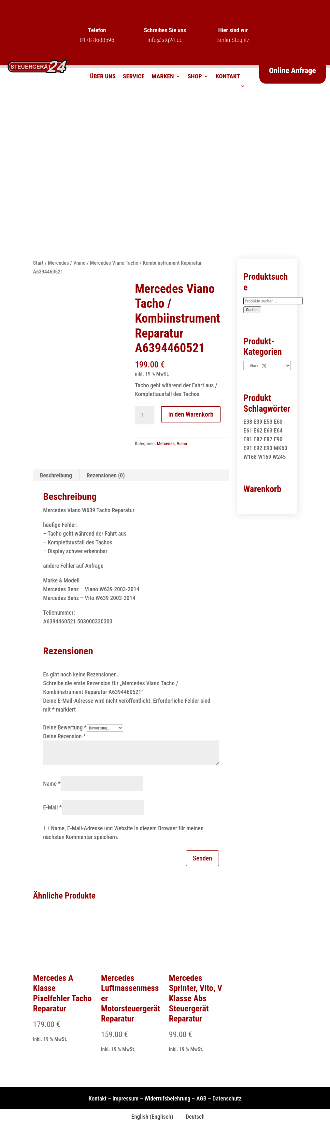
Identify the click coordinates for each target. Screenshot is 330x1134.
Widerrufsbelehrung (167, 1098)
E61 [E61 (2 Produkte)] (247, 430)
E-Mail (52, 807)
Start (38, 263)
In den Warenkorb (190, 414)
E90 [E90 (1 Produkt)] (278, 439)
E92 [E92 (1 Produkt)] (257, 448)
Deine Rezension (64, 736)
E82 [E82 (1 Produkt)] (257, 439)
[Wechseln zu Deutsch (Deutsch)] (192, 1117)
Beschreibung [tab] (56, 475)
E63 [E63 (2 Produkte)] (268, 430)
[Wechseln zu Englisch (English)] (149, 1117)
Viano (79, 263)
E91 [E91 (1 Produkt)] (247, 448)
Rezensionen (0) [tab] (106, 475)
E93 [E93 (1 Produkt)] (268, 448)
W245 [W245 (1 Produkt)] (279, 456)
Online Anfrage (292, 70)
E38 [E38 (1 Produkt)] (247, 421)
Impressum (125, 1098)
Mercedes (58, 263)
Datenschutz (226, 1098)
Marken (163, 77)
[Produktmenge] (144, 415)
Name (52, 783)
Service (134, 77)
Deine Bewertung (64, 727)
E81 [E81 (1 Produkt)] (247, 439)
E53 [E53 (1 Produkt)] (268, 421)
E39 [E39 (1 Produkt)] (257, 421)
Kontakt (228, 77)
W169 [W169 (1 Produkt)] (264, 456)
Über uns (103, 77)
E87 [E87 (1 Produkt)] (268, 439)
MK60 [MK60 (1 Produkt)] (280, 448)
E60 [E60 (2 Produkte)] (278, 421)
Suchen (252, 309)
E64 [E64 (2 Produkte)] (278, 430)
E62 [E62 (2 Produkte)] (257, 430)
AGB (201, 1098)
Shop (195, 77)
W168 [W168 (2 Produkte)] (250, 456)
